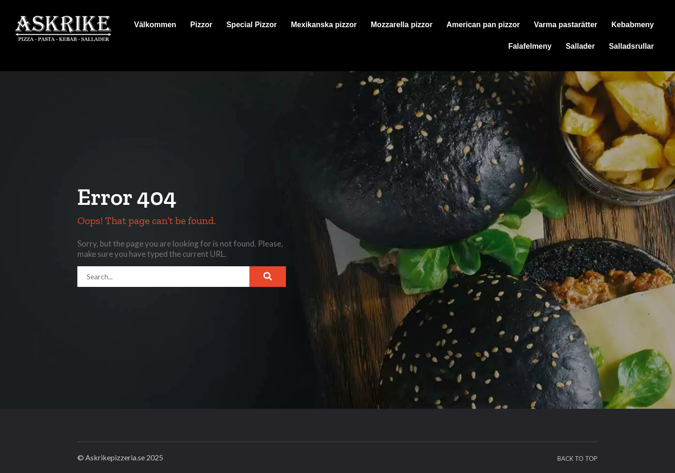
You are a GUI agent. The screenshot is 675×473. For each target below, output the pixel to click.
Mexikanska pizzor (324, 25)
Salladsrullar (631, 46)
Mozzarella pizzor (402, 25)
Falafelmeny (529, 46)
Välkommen (155, 25)
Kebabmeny (632, 25)
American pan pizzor (483, 25)
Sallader (580, 46)
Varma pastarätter (565, 25)
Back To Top (577, 458)
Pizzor (201, 25)
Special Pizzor (251, 25)
